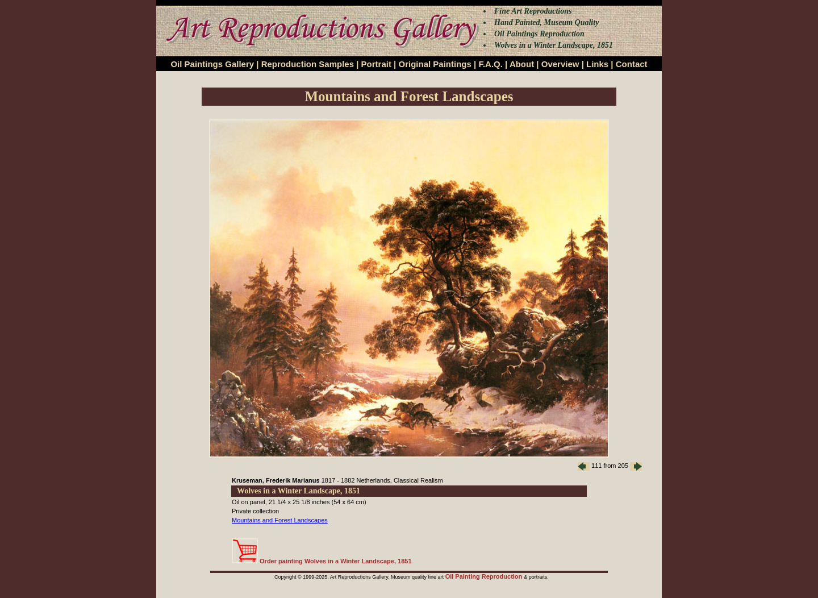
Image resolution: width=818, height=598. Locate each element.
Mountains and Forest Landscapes (280, 520)
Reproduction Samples (307, 64)
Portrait (376, 64)
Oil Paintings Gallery (212, 64)
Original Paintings (434, 64)
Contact (632, 64)
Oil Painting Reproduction (484, 576)
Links (597, 64)
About (522, 64)
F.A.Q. (490, 64)
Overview (560, 64)
